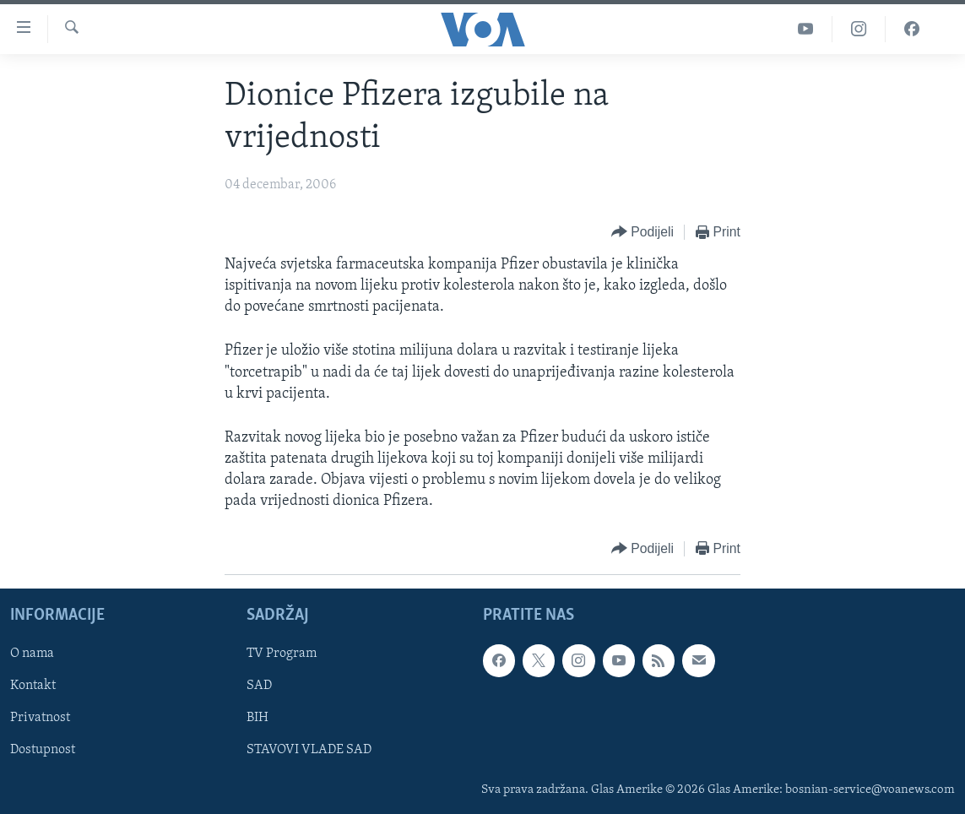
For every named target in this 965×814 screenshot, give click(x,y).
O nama (32, 653)
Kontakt (33, 685)
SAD (259, 685)
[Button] (642, 232)
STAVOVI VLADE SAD (309, 750)
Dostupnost (42, 750)
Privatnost (40, 717)
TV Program (282, 653)
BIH (257, 717)
